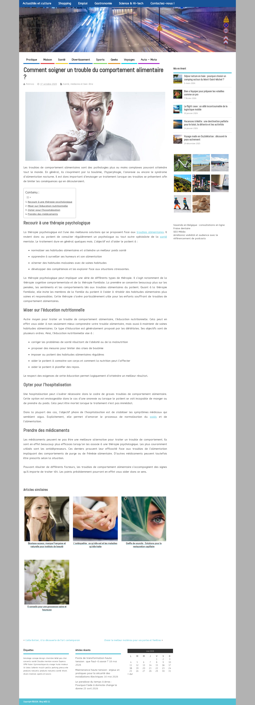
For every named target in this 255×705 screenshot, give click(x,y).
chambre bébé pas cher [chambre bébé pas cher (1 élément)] (56, 658)
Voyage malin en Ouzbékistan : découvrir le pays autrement (205, 138)
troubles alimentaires (150, 232)
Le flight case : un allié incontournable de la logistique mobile (205, 108)
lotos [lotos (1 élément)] (28, 667)
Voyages (129, 59)
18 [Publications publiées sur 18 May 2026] (130, 668)
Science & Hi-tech (131, 3)
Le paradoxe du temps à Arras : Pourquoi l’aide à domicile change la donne (96, 685)
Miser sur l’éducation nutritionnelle (48, 206)
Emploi (82, 3)
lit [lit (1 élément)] (24, 667)
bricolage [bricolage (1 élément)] (27, 658)
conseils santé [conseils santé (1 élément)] (30, 661)
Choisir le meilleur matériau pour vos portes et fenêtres (132, 640)
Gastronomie (103, 3)
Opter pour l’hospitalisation (44, 210)
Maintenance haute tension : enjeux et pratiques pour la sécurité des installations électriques (97, 673)
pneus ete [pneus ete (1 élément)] (63, 667)
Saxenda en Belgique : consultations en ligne (199, 225)
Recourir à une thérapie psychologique (50, 202)
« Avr (130, 674)
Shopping (64, 3)
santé (163, 236)
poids (153, 416)
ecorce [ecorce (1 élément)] (55, 661)
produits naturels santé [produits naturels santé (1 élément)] (50, 671)
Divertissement (81, 59)
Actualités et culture (37, 3)
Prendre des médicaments (43, 214)
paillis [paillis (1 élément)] (48, 667)
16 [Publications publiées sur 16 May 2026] (163, 665)
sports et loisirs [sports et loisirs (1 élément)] (44, 674)
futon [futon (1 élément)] (30, 664)
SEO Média (179, 231)
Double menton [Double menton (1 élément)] (44, 661)
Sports (100, 59)
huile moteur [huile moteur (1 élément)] (62, 664)
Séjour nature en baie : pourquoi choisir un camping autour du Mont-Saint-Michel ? (205, 77)
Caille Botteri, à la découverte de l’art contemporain (52, 640)
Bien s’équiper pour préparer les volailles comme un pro (204, 93)
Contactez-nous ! (162, 3)
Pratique (31, 59)
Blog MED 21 (40, 22)
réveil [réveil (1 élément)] (64, 671)
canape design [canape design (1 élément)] (38, 658)
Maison (47, 59)
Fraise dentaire (181, 228)
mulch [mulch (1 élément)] (42, 667)
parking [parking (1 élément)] (55, 667)
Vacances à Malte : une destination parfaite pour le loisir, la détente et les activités (206, 123)
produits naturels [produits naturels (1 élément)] (31, 671)
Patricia (30, 84)
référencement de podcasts (189, 238)
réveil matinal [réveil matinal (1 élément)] (29, 674)
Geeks (114, 59)
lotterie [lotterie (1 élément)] (34, 667)
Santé (61, 59)
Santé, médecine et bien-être (78, 84)
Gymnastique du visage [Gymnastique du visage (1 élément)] (44, 664)
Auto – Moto (149, 59)
